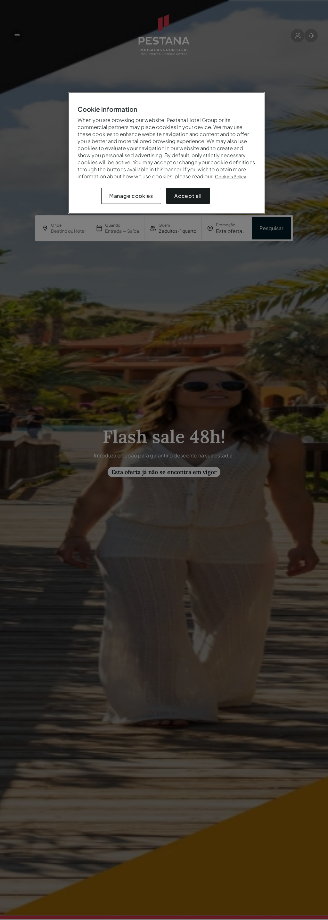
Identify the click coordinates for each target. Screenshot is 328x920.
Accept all (188, 195)
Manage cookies (131, 195)
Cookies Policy (230, 176)
